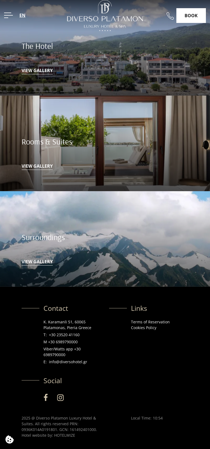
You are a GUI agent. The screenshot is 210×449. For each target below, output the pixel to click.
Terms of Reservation (150, 321)
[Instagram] (60, 397)
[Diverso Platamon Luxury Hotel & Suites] (105, 15)
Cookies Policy (143, 327)
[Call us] (170, 16)
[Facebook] (45, 397)
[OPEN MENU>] (8, 15)
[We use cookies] (9, 439)
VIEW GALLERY (37, 70)
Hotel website (34, 435)
